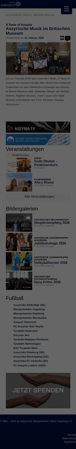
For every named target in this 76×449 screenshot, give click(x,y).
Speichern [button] (38, 258)
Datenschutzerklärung (17, 215)
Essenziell (12, 232)
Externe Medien (57, 232)
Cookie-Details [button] (20, 289)
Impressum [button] (57, 289)
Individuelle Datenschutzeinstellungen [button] (38, 278)
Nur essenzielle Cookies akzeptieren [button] (38, 267)
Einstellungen (30, 219)
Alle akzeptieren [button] (38, 246)
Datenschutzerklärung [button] (40, 289)
